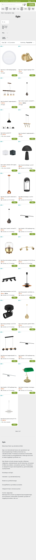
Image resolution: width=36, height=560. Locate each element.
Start (2, 13)
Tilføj (14, 75)
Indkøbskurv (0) (31, 4)
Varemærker (8, 13)
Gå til (14, 138)
